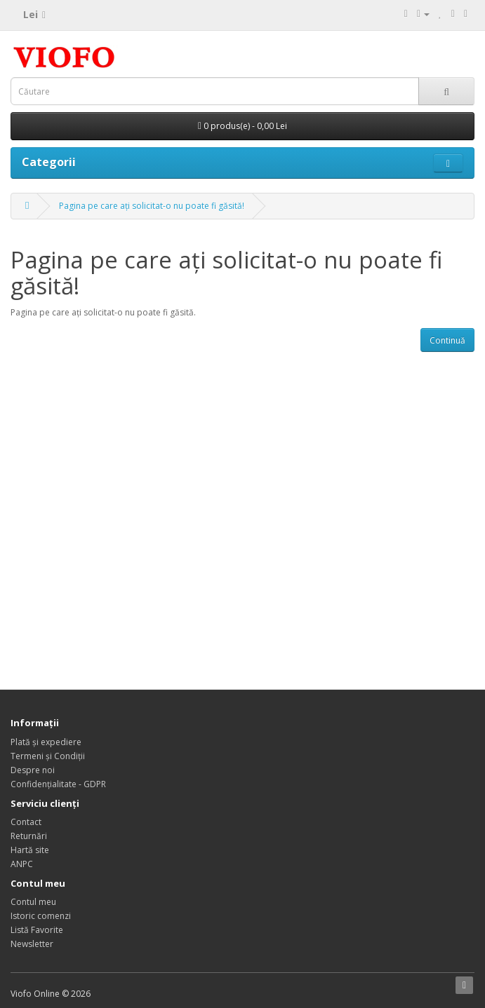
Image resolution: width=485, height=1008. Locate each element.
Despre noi (33, 770)
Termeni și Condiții (48, 756)
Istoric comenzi (41, 916)
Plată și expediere (46, 742)
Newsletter (32, 944)
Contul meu (33, 902)
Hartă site (30, 850)
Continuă (447, 340)
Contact (26, 822)
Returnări (29, 836)
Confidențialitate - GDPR (58, 784)
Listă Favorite (37, 930)
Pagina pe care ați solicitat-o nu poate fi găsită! (151, 206)
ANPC (22, 864)
